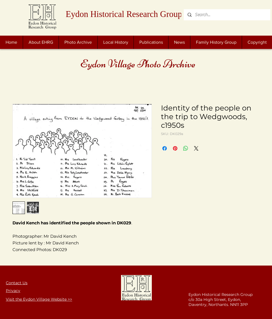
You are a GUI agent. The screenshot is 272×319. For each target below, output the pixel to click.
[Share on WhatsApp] (185, 148)
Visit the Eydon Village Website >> (39, 299)
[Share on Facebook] (164, 148)
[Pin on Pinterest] (175, 148)
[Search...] (227, 14)
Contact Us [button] (16, 282)
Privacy (13, 290)
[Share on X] (196, 148)
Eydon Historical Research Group (124, 14)
